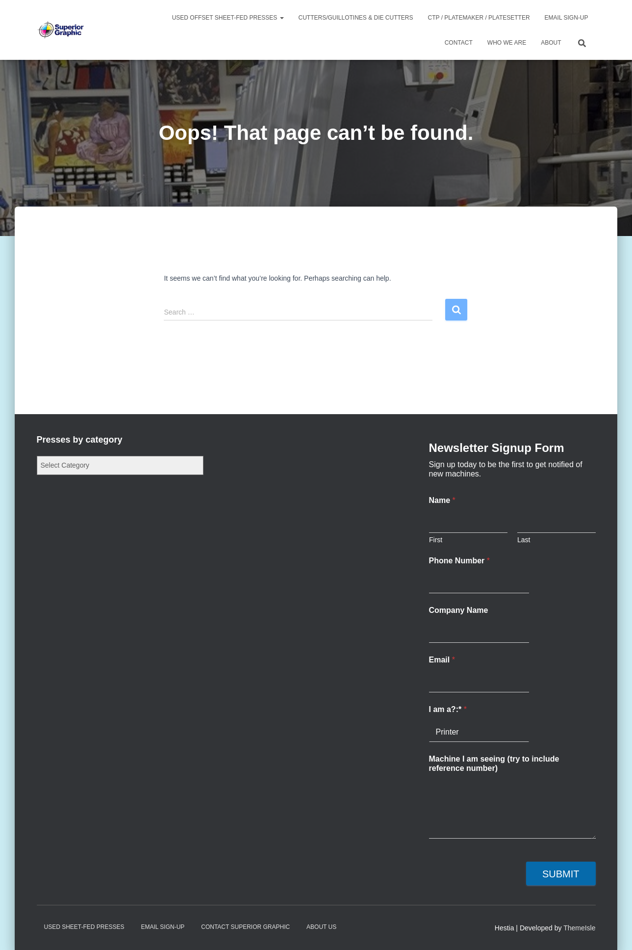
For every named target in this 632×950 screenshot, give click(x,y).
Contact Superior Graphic (245, 927)
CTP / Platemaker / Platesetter (479, 17)
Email (442, 660)
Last (523, 540)
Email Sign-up (566, 17)
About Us (321, 927)
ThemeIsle (579, 928)
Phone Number (459, 560)
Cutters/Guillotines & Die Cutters (356, 17)
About (551, 42)
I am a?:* (448, 709)
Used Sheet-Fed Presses (84, 927)
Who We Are (506, 42)
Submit (561, 874)
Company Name (458, 610)
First (435, 540)
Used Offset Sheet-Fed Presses (228, 17)
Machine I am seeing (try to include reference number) (494, 763)
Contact (459, 42)
